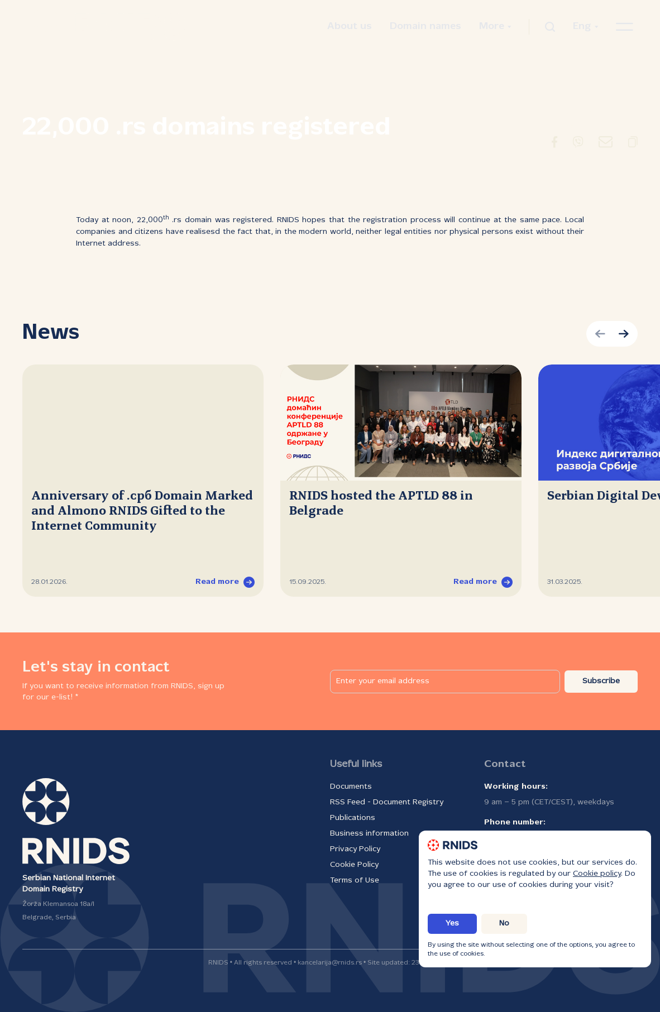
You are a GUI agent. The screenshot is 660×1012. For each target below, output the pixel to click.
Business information (369, 833)
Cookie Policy (354, 865)
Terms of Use (354, 880)
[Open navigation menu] (624, 27)
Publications (352, 818)
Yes (452, 923)
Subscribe (601, 681)
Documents (351, 786)
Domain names (425, 26)
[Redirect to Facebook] (554, 144)
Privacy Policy (355, 849)
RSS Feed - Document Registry (386, 802)
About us (349, 26)
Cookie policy (597, 873)
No (504, 923)
